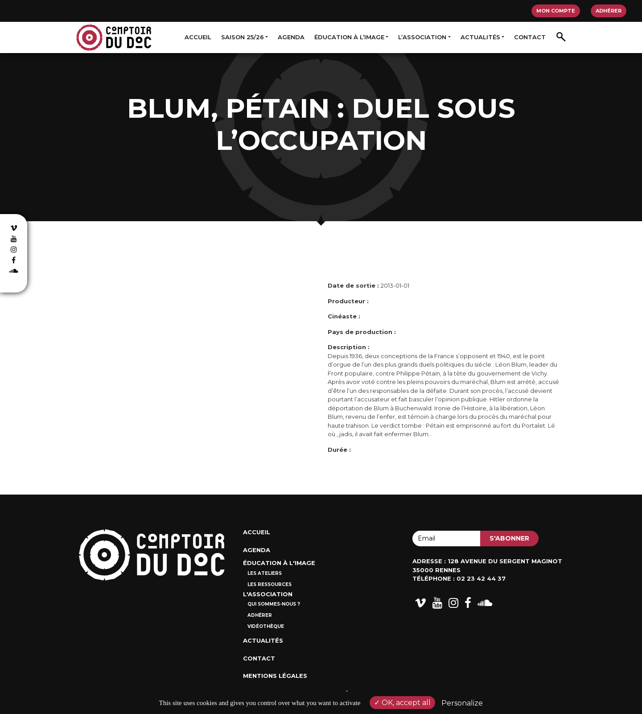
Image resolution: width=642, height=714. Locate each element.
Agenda (291, 37)
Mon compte (555, 11)
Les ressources (269, 584)
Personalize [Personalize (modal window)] (462, 703)
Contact (530, 37)
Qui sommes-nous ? (273, 604)
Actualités (480, 37)
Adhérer (608, 11)
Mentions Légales (275, 675)
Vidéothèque (265, 626)
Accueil (198, 37)
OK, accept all (402, 702)
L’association (422, 37)
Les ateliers (264, 573)
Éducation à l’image (349, 37)
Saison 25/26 (242, 37)
